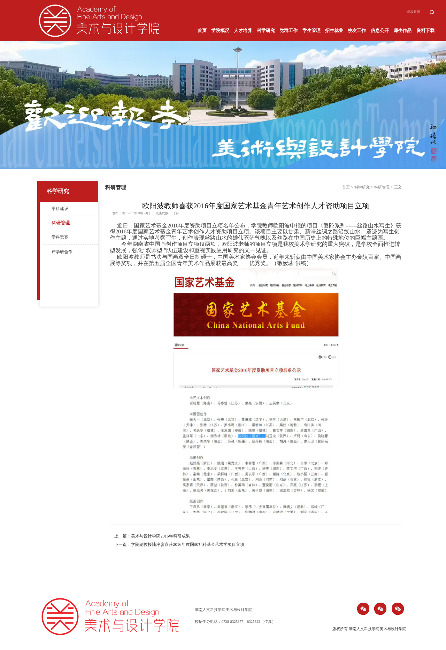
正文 (398, 187)
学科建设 (60, 208)
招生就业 (334, 30)
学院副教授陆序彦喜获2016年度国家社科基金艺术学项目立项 (187, 544)
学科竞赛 (60, 237)
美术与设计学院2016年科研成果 (160, 536)
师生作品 (402, 30)
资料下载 (425, 30)
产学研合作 (62, 251)
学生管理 (311, 30)
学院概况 (220, 30)
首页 (202, 30)
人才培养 (243, 30)
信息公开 (380, 30)
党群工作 (288, 30)
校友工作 (357, 30)
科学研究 (266, 30)
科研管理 (61, 222)
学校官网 (413, 12)
